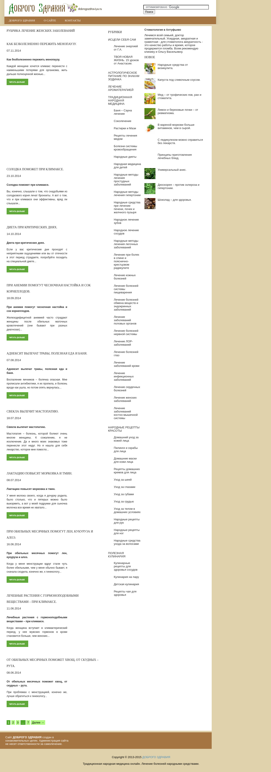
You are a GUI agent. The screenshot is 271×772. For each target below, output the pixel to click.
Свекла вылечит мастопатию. (33, 411)
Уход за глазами (124, 487)
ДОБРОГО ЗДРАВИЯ (22, 20)
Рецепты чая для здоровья (125, 593)
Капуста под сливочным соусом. (179, 79)
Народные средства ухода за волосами (127, 542)
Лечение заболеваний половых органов (125, 320)
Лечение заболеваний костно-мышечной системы (126, 413)
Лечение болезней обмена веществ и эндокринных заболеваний (126, 304)
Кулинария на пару (126, 577)
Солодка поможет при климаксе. (35, 169)
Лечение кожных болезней (125, 277)
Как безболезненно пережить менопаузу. (42, 44)
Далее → (38, 722)
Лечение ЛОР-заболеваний (123, 343)
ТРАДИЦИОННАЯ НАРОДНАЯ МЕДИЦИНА (120, 100)
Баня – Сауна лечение (123, 112)
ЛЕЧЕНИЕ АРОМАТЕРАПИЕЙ (120, 88)
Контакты (73, 20)
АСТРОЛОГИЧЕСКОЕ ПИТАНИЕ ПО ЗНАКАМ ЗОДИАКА (123, 76)
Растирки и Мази (125, 128)
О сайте (50, 20)
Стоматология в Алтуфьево (162, 29)
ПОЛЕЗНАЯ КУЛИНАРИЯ (116, 554)
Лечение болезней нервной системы (126, 332)
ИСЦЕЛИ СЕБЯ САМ (122, 39)
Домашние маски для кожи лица (125, 460)
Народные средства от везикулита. (173, 66)
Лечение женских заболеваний (125, 399)
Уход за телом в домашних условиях (127, 510)
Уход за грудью (124, 501)
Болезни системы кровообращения (125, 147)
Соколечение (122, 121)
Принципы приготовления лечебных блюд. (175, 156)
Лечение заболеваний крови (126, 364)
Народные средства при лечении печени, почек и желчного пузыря (127, 207)
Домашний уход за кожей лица (126, 439)
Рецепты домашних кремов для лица (127, 470)
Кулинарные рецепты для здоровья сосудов (125, 566)
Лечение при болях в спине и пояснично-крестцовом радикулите (126, 261)
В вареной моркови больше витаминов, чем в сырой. (176, 126)
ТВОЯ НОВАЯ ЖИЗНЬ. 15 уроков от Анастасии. (126, 60)
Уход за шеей (123, 479)
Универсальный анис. (172, 169)
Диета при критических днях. (32, 227)
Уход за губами (124, 494)
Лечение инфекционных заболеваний (124, 376)
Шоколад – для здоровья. (175, 199)
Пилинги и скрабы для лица (126, 449)
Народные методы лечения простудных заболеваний (126, 179)
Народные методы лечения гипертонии (127, 193)
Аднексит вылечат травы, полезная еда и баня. (47, 353)
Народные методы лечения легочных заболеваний (126, 244)
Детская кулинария (126, 584)
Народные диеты (125, 156)
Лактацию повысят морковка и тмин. (39, 473)
